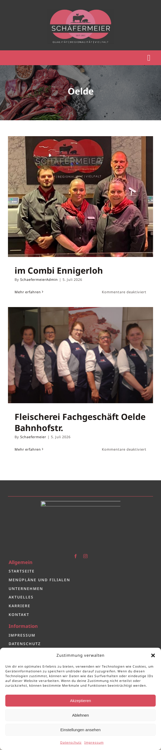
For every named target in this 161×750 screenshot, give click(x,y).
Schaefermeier (33, 436)
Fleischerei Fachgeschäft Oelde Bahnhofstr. (80, 422)
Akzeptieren (80, 700)
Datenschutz (71, 742)
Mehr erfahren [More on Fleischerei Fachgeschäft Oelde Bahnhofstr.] (28, 449)
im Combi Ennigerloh (59, 270)
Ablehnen (80, 715)
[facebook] (75, 554)
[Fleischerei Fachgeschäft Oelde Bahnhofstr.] (80, 355)
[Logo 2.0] (80, 501)
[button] (153, 655)
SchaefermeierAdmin (39, 279)
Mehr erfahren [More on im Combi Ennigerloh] (28, 292)
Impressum (94, 742)
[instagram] (85, 554)
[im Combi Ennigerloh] (80, 196)
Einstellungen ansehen (80, 729)
